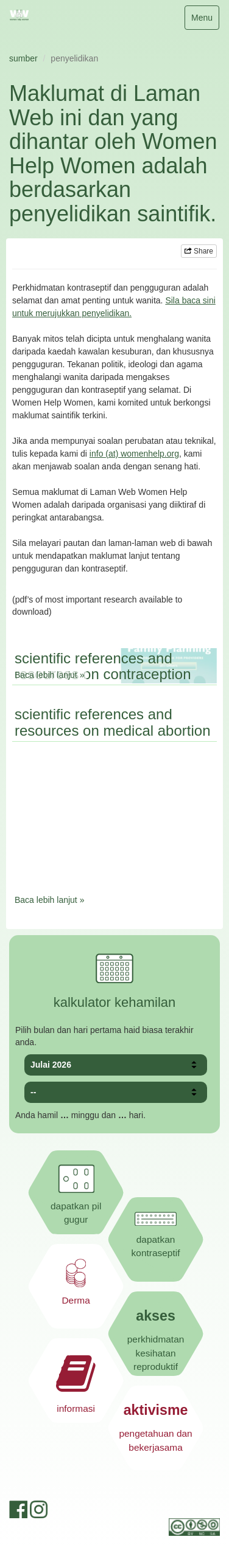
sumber (23, 58)
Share (199, 251)
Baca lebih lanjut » (49, 675)
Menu (205, 20)
